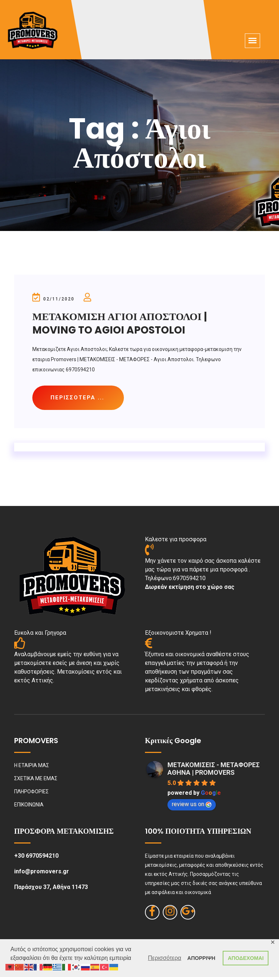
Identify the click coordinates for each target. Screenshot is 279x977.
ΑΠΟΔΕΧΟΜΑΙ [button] (246, 958)
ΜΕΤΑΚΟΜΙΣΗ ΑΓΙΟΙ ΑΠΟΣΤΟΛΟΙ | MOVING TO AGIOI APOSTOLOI (119, 323)
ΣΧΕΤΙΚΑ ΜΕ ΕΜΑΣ (35, 778)
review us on (191, 804)
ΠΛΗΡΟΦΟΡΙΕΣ (31, 791)
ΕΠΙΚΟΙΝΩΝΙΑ (29, 804)
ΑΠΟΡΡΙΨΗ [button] (201, 958)
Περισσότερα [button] (164, 958)
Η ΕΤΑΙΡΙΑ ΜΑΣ (31, 765)
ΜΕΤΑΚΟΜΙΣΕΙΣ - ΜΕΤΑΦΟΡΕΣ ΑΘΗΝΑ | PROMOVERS (213, 768)
